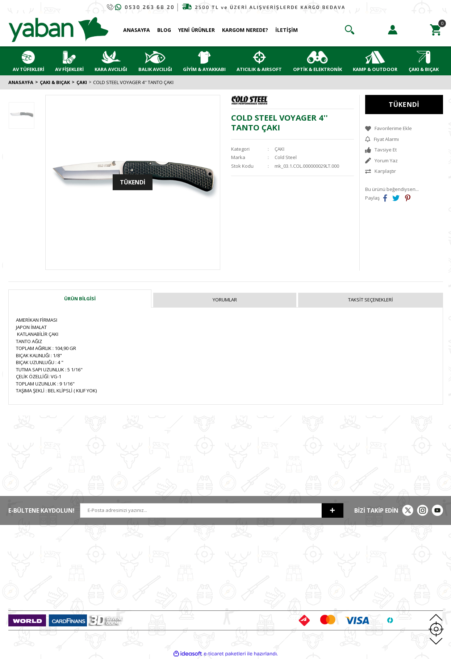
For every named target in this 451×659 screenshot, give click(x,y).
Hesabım (285, 549)
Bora (370, 581)
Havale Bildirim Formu (121, 571)
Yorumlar (225, 299)
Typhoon (374, 592)
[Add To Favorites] (404, 128)
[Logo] (58, 29)
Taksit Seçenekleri (370, 299)
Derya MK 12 (378, 571)
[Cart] (436, 29)
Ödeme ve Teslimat (208, 571)
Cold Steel (286, 157)
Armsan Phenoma (384, 560)
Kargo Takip (200, 592)
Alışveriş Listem (292, 571)
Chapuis (374, 603)
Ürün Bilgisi (80, 298)
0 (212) (31, 549)
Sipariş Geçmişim (294, 560)
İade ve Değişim (204, 581)
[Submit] (332, 510)
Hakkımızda (110, 549)
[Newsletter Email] (201, 510)
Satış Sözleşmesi (205, 549)
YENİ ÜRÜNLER (196, 29)
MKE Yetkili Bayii (382, 549)
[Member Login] (392, 29)
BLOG (164, 29)
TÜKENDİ (404, 104)
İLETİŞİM (286, 29)
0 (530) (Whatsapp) (46, 571)
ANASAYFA (136, 29)
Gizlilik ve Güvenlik (207, 560)
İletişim (105, 560)
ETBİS (103, 581)
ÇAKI (279, 149)
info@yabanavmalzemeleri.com (43, 581)
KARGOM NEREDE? (245, 29)
